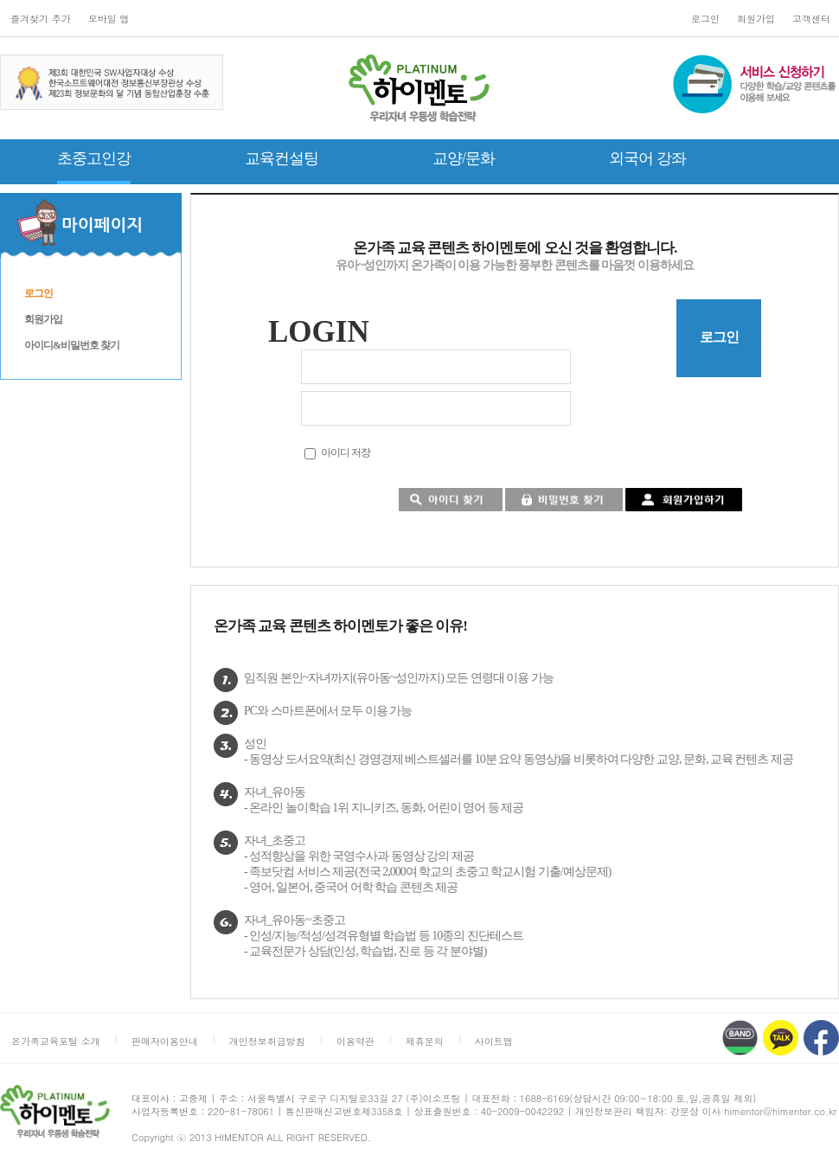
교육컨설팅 (281, 158)
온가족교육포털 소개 (55, 1041)
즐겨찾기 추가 (40, 18)
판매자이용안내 (164, 1041)
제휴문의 (425, 1041)
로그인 (705, 18)
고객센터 (811, 18)
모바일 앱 (109, 18)
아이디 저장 (345, 452)
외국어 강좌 (647, 158)
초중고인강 (94, 158)
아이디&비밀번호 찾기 (71, 345)
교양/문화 (463, 158)
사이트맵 (494, 1041)
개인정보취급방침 (267, 1041)
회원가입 (756, 18)
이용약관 (355, 1041)
